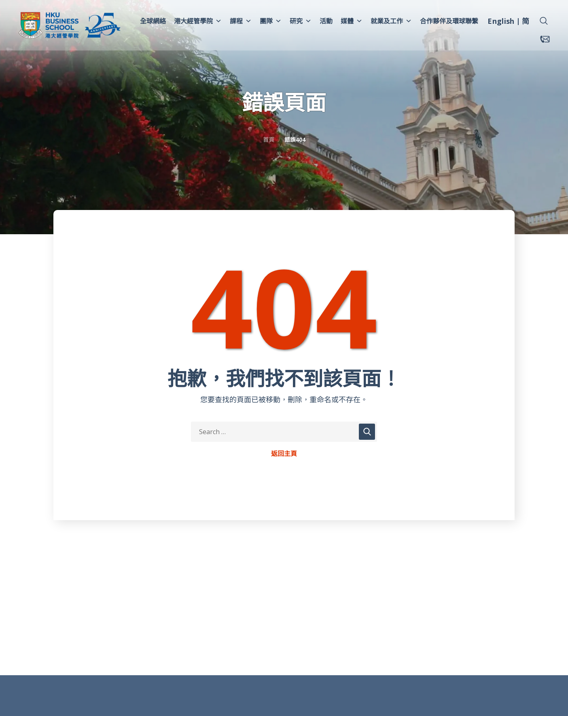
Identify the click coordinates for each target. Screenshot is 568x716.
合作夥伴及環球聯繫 (449, 21)
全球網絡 (153, 21)
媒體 (351, 21)
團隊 (271, 21)
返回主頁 (284, 454)
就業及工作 (391, 21)
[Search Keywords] (284, 432)
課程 (241, 21)
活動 (326, 21)
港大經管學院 (198, 21)
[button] (544, 21)
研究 (301, 21)
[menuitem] (500, 22)
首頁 (268, 139)
